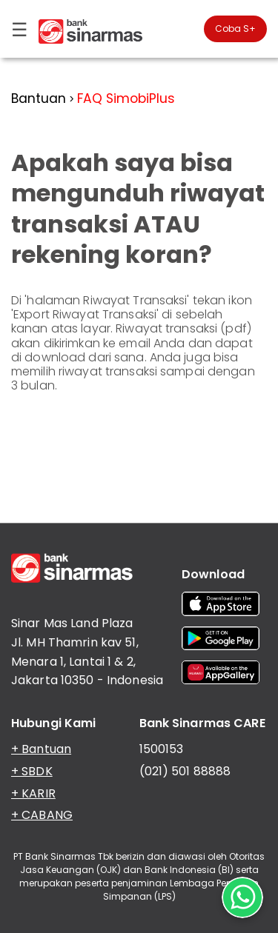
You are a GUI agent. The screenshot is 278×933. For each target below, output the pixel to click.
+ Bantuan (41, 749)
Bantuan (38, 98)
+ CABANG (42, 814)
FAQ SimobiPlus (126, 98)
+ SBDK (32, 771)
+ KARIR (33, 793)
